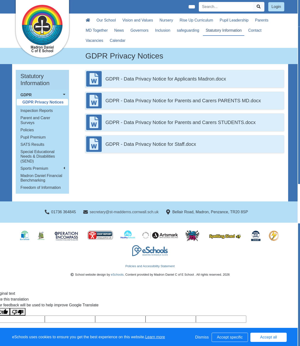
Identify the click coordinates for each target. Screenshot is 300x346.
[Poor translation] (17, 312)
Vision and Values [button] (137, 20)
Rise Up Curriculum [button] (196, 20)
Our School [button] (106, 20)
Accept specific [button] (230, 337)
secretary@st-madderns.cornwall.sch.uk (124, 212)
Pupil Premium (33, 137)
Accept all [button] (268, 337)
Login (276, 7)
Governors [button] (140, 30)
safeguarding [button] (188, 30)
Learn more (155, 337)
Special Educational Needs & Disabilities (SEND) (38, 156)
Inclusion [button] (162, 30)
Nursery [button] (166, 20)
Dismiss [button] (202, 337)
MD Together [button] (97, 30)
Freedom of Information (41, 187)
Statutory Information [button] (224, 30)
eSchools (117, 274)
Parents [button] (261, 20)
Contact (255, 30)
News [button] (119, 30)
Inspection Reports (37, 111)
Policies (27, 130)
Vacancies (94, 40)
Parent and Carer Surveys (35, 120)
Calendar (117, 40)
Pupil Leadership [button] (234, 20)
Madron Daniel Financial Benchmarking (41, 178)
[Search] (226, 6)
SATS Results (32, 144)
